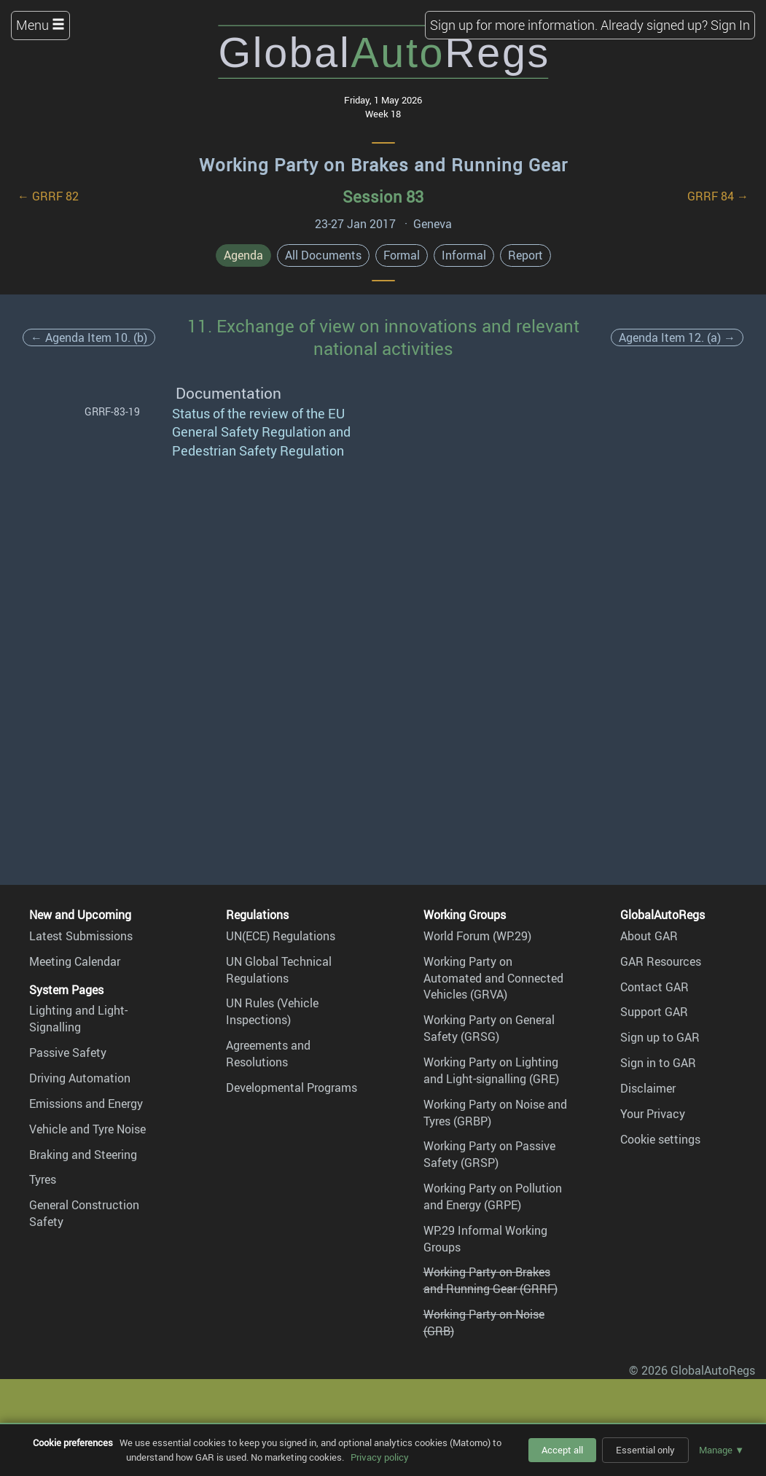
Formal (401, 255)
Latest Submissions (81, 936)
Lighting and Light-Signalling (78, 1018)
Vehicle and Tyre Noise (87, 1129)
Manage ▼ (721, 1449)
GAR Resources (660, 961)
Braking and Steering (83, 1155)
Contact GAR (654, 987)
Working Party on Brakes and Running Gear (383, 164)
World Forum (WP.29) (477, 936)
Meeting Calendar (74, 961)
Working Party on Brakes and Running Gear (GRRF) (490, 1280)
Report (525, 255)
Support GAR (654, 1012)
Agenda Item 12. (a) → (677, 337)
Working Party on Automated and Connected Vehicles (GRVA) (493, 978)
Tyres (42, 1179)
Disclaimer (648, 1088)
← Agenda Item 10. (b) (89, 337)
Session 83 (383, 196)
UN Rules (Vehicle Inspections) (272, 1011)
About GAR (649, 936)
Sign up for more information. (514, 25)
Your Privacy (652, 1114)
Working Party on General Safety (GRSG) (489, 1028)
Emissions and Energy (86, 1104)
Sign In (730, 25)
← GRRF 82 (48, 196)
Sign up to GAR (660, 1037)
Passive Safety (67, 1052)
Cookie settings (660, 1139)
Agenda (243, 255)
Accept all (562, 1449)
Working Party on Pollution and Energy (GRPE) (492, 1196)
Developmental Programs (291, 1087)
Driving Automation (79, 1078)
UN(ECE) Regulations (280, 936)
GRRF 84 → (718, 196)
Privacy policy (380, 1457)
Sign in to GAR (658, 1063)
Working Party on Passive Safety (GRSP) (489, 1154)
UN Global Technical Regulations (279, 969)
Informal (464, 255)
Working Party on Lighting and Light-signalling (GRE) (491, 1070)
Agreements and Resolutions (268, 1053)
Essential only (645, 1449)
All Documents (323, 255)
